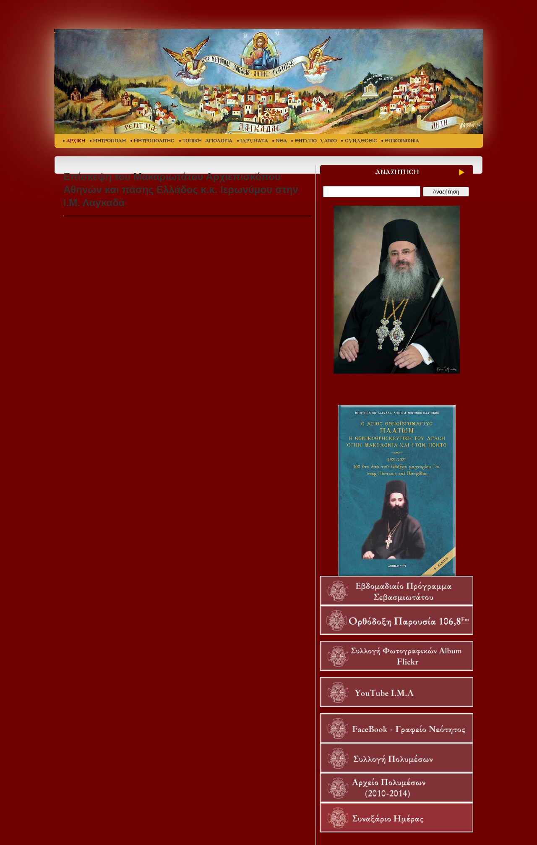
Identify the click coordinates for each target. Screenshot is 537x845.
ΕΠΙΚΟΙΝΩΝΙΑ (402, 141)
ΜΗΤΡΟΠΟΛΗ (109, 141)
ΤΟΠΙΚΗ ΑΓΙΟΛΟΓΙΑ (207, 141)
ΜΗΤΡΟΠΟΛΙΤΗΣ (154, 141)
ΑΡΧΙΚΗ (75, 141)
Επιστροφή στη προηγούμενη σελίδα (97, 498)
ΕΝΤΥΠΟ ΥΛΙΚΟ (316, 141)
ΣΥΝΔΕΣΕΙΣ (361, 141)
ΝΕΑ (281, 141)
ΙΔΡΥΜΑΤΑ (254, 141)
